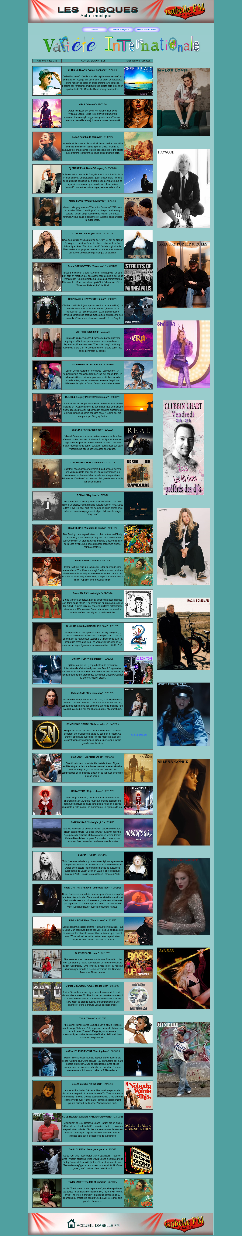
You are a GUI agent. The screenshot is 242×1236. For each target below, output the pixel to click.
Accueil (94, 30)
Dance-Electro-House (146, 30)
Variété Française (121, 30)
